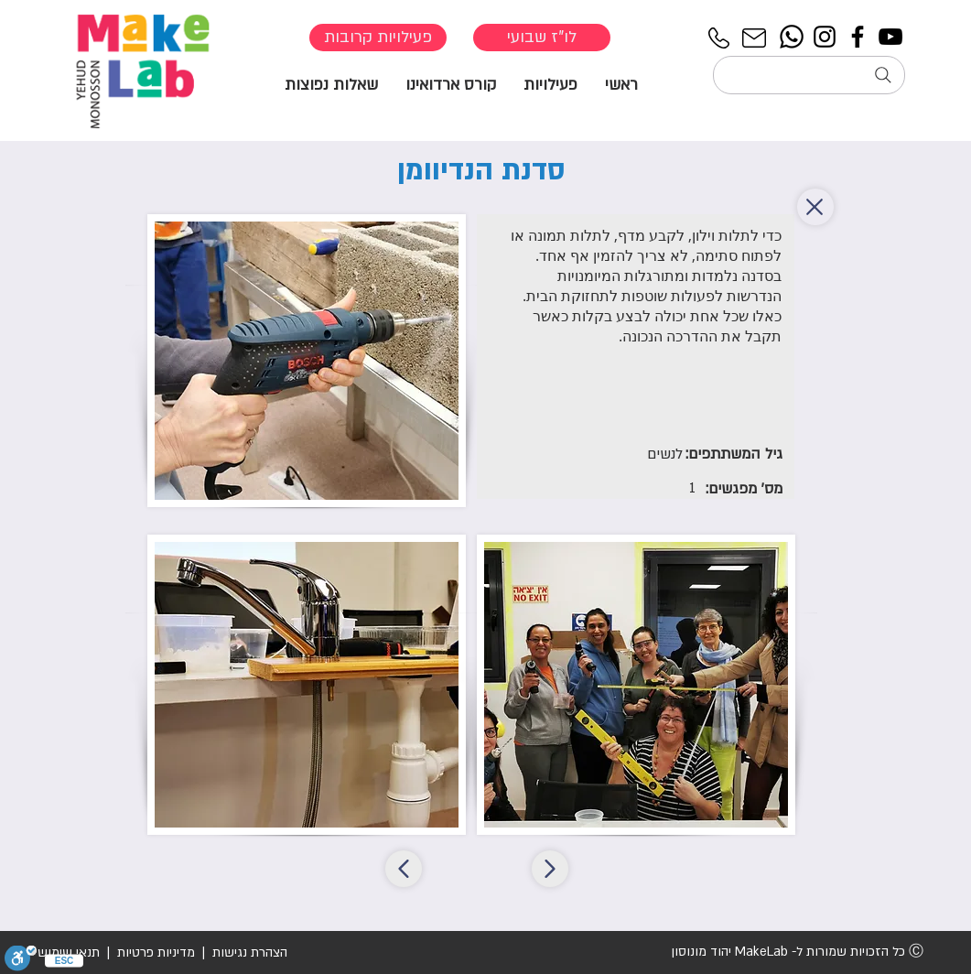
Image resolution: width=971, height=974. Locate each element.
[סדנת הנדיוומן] (403, 868)
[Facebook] (857, 36)
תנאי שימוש (69, 952)
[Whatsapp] (791, 36)
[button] (550, 83)
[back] (815, 207)
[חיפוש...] (809, 75)
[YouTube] (890, 36)
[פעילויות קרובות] (378, 37)
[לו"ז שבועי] (541, 37)
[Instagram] (824, 36)
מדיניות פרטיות (156, 952)
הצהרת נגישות (248, 952)
